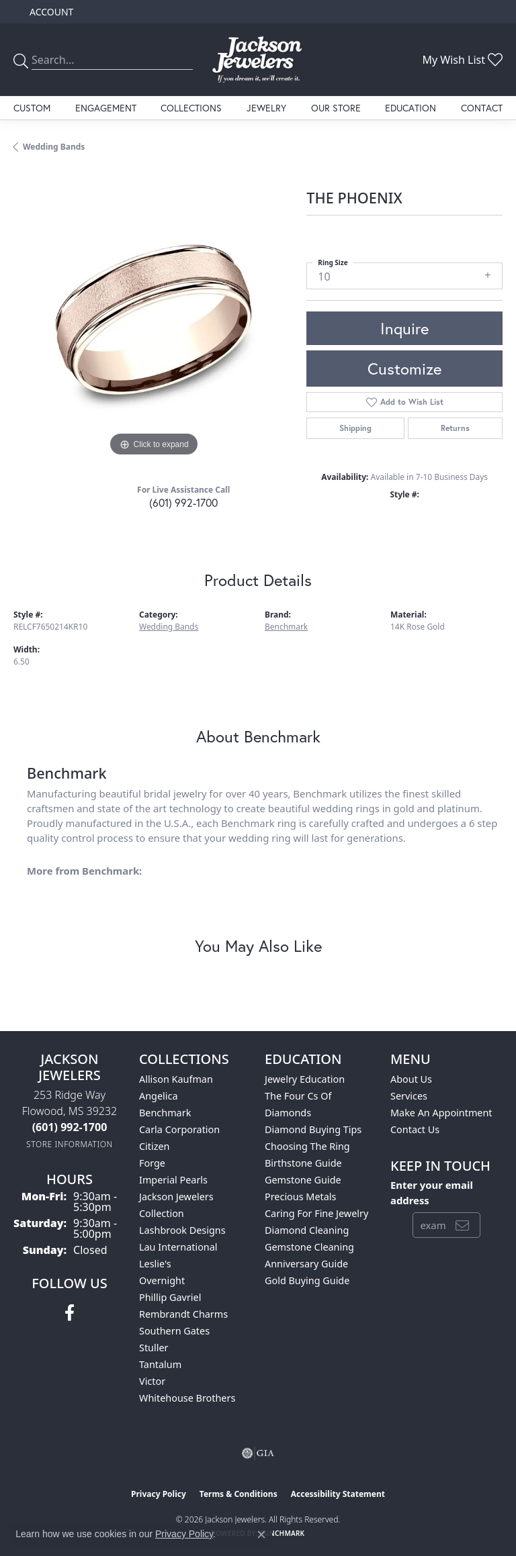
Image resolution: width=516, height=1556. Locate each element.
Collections (191, 107)
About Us (411, 1079)
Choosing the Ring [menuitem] (307, 1146)
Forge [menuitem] (152, 1163)
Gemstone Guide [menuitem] (303, 1179)
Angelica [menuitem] (158, 1095)
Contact (482, 107)
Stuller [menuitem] (153, 1347)
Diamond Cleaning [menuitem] (307, 1230)
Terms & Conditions (238, 1494)
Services (408, 1095)
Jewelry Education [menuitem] (305, 1079)
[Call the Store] (70, 1127)
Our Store (336, 107)
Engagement (105, 107)
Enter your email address (431, 1192)
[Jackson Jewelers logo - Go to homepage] (258, 59)
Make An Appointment (441, 1112)
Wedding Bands (54, 146)
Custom (31, 107)
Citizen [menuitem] (154, 1146)
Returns (455, 428)
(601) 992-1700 (183, 502)
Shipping (355, 428)
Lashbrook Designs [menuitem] (182, 1230)
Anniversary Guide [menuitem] (306, 1263)
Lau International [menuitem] (178, 1247)
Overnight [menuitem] (162, 1280)
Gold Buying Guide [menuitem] (307, 1280)
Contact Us (414, 1129)
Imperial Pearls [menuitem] (173, 1179)
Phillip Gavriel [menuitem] (170, 1297)
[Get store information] (69, 1144)
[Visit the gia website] (258, 1453)
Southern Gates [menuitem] (174, 1330)
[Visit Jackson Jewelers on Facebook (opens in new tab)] (69, 1313)
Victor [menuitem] (152, 1381)
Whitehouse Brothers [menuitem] (187, 1398)
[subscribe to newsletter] (462, 1225)
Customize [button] (404, 368)
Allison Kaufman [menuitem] (176, 1079)
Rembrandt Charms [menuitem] (183, 1314)
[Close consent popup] (261, 1534)
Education (410, 107)
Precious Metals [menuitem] (300, 1196)
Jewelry (266, 107)
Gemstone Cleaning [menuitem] (309, 1247)
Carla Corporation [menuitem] (179, 1129)
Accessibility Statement (338, 1494)
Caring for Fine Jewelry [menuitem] (316, 1213)
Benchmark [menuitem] (165, 1112)
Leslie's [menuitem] (155, 1263)
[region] (153, 320)
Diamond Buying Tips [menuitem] (313, 1129)
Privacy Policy (158, 1494)
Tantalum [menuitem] (160, 1364)
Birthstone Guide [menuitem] (303, 1163)
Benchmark (286, 626)
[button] (50, 11)
